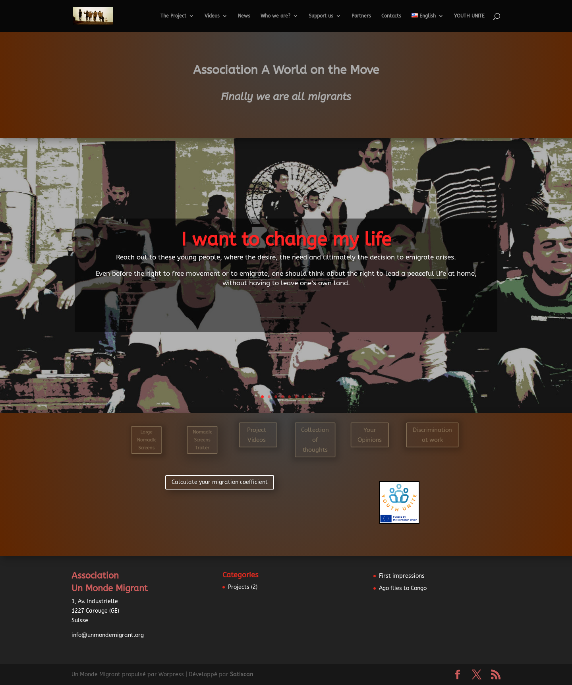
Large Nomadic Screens (146, 440)
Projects (238, 587)
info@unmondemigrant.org (108, 635)
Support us (321, 16)
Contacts (391, 16)
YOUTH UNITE (469, 16)
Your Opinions (370, 434)
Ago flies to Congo (403, 588)
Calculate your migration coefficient (220, 482)
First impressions (402, 576)
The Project (173, 16)
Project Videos (256, 434)
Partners (361, 16)
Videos (212, 16)
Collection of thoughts (315, 439)
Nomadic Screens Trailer (202, 440)
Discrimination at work (432, 434)
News (244, 16)
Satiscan (241, 674)
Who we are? (275, 16)
